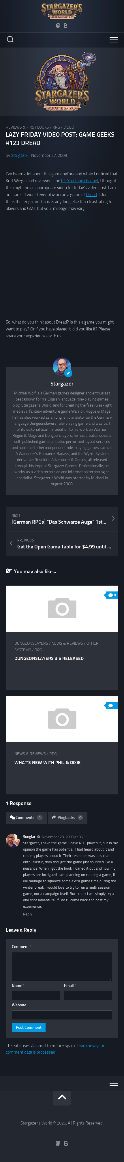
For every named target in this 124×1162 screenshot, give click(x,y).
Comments (26, 817)
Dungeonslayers (31, 643)
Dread (91, 194)
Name (18, 985)
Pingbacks (67, 817)
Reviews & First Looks (27, 127)
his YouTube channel (79, 180)
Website (19, 1005)
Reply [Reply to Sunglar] (27, 914)
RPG (56, 127)
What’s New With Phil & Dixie (47, 762)
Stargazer (19, 155)
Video (68, 127)
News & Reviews (67, 643)
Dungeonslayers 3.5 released (49, 658)
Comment (21, 946)
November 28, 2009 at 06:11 (65, 837)
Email (70, 985)
